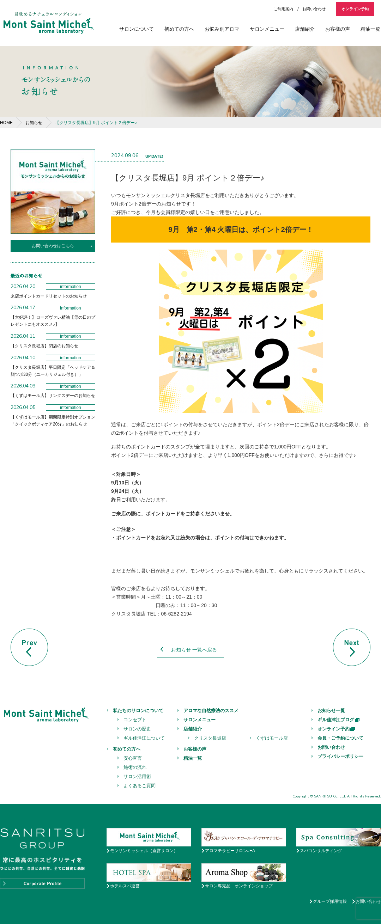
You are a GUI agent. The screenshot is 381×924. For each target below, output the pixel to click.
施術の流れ (134, 767)
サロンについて (136, 29)
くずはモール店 (272, 738)
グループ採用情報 (330, 901)
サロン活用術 (137, 776)
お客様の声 (337, 29)
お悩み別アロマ (222, 29)
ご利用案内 (283, 9)
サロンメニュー (267, 29)
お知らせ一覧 (331, 710)
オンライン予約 (355, 9)
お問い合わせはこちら (53, 245)
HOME (6, 122)
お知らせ (33, 122)
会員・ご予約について (340, 738)
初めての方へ (179, 29)
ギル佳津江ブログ (339, 719)
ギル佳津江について (144, 738)
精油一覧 (370, 29)
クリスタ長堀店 (210, 738)
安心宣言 (132, 758)
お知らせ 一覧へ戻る (194, 650)
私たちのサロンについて (138, 710)
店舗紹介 (305, 29)
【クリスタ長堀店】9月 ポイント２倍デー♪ (96, 122)
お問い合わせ (314, 9)
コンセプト (134, 719)
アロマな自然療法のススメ (210, 710)
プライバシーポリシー (340, 756)
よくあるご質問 (139, 785)
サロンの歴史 (137, 729)
